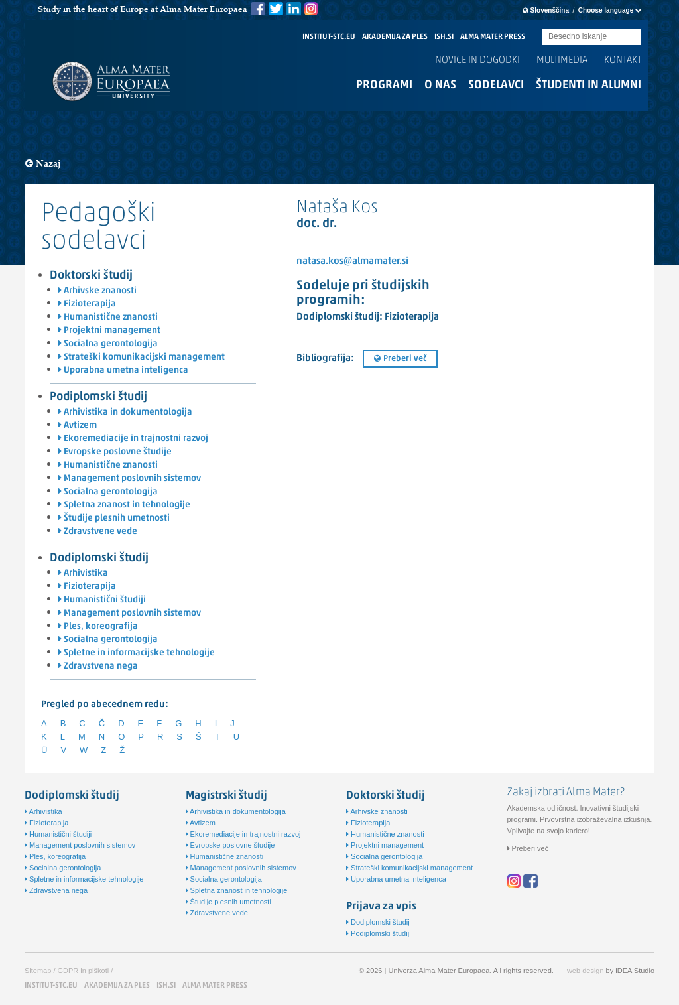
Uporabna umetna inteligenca (123, 370)
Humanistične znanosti (108, 317)
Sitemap (38, 970)
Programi (384, 85)
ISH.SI (444, 37)
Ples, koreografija (98, 627)
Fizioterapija (87, 304)
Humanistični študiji (102, 600)
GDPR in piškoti (83, 970)
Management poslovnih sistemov (129, 479)
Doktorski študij (91, 275)
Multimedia (561, 60)
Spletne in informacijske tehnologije (136, 653)
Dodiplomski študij (99, 558)
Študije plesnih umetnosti (114, 518)
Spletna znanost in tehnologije (124, 505)
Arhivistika (83, 573)
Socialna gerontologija (108, 344)
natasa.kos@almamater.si (352, 262)
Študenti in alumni (588, 85)
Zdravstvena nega (98, 666)
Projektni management (109, 331)
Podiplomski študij (98, 397)
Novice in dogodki (477, 60)
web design (585, 970)
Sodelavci (496, 85)
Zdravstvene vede (97, 532)
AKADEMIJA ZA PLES (395, 37)
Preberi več (400, 358)
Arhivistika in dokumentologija (125, 412)
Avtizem (77, 426)
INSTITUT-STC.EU (328, 37)
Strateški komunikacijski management (141, 357)
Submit (631, 37)
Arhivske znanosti (97, 291)
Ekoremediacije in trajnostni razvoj (133, 439)
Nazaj (43, 163)
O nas (440, 85)
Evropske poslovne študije (115, 452)
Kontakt (622, 60)
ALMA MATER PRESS (492, 37)
